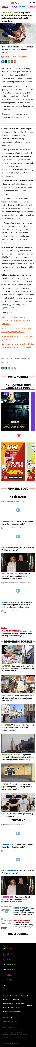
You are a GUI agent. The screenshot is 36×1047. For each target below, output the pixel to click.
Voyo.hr (15, 1024)
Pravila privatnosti (8, 1007)
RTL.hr (5, 1024)
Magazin (11, 964)
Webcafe (11, 969)
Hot (9, 959)
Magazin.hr (23, 56)
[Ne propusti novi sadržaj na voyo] (18, 388)
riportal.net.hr (18, 1032)
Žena (9, 975)
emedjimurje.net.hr (8, 1030)
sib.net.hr (17, 1030)
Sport (9, 954)
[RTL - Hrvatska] (6, 1018)
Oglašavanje (15, 999)
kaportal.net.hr (25, 1030)
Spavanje (9, 359)
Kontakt (18, 1007)
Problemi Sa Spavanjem (22, 359)
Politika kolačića (19, 1003)
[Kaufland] (18, 437)
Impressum (6, 999)
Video (9, 980)
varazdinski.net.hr (8, 1032)
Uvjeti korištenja (8, 1003)
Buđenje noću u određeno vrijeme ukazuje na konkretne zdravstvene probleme (15, 320)
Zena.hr (10, 1024)
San (3, 359)
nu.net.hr (5, 1037)
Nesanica (5, 362)
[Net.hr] (15, 1018)
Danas (10, 948)
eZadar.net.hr (23, 1035)
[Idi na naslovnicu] (17, 4)
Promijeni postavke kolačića (11, 1011)
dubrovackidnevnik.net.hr (10, 1035)
